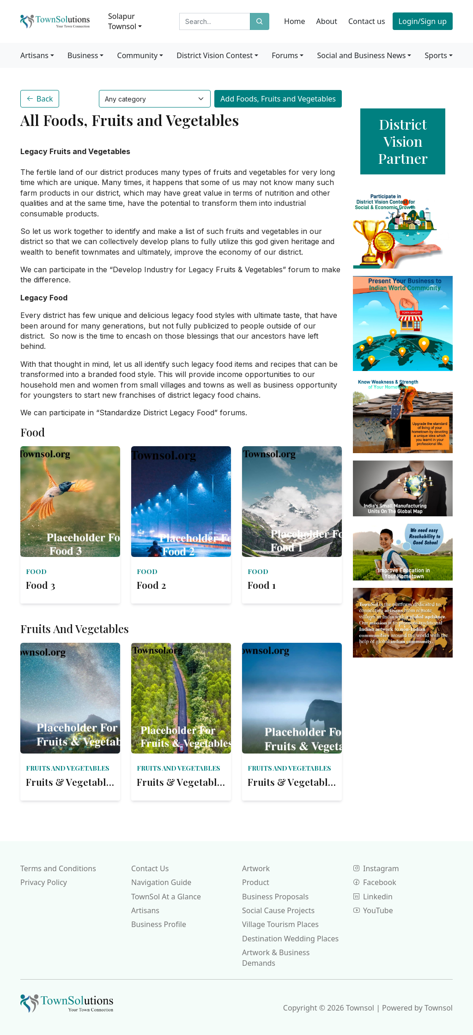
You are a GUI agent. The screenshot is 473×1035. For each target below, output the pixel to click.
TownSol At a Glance (166, 896)
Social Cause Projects (278, 910)
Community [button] (137, 55)
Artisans (145, 910)
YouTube (373, 910)
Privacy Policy (43, 882)
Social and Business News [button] (361, 55)
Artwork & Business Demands (275, 957)
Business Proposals (275, 896)
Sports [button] (436, 55)
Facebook (374, 882)
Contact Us (150, 868)
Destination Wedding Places (290, 938)
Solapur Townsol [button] (122, 21)
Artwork (256, 868)
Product (255, 882)
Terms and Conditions (58, 868)
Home (294, 21)
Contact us (366, 21)
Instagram (376, 868)
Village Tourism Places (280, 924)
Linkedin (373, 896)
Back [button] (39, 99)
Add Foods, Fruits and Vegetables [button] (278, 99)
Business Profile (158, 924)
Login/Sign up (423, 21)
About (326, 21)
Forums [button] (285, 55)
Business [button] (82, 55)
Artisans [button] (34, 55)
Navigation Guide (161, 882)
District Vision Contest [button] (214, 55)
